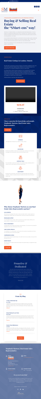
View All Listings (20, 81)
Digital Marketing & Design (20, 394)
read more (8, 320)
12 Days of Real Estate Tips (11, 300)
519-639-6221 (11, 370)
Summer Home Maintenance (12, 325)
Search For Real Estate (9, 47)
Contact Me (7, 129)
